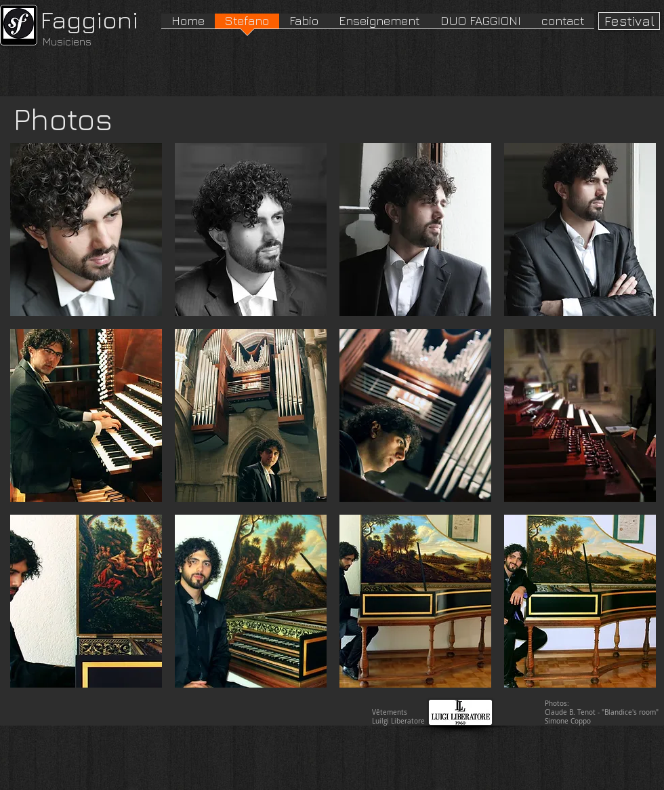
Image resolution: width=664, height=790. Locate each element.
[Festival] (629, 21)
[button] (86, 229)
